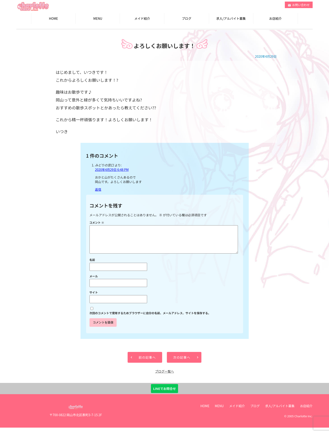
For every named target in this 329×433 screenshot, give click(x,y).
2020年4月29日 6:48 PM (112, 169)
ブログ (186, 18)
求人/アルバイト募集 (231, 18)
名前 (92, 265)
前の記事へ (147, 362)
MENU (97, 18)
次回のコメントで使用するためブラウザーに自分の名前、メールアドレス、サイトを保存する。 (150, 318)
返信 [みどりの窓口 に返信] (98, 189)
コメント (96, 222)
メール (93, 281)
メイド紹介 (142, 18)
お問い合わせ (299, 5)
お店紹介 (275, 18)
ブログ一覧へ (164, 376)
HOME (53, 18)
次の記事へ (181, 362)
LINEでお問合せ (164, 394)
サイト (93, 298)
